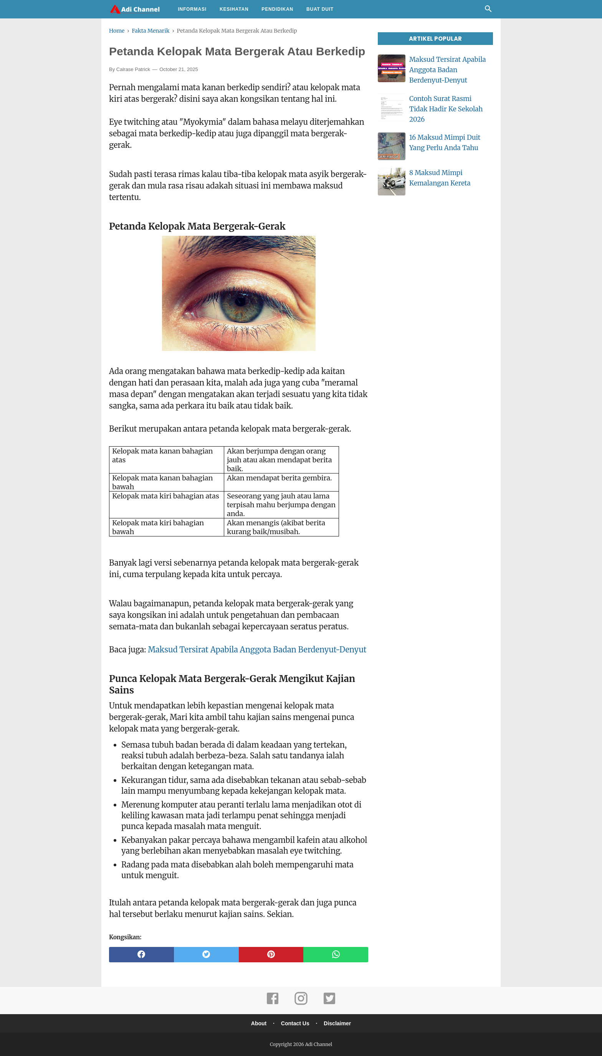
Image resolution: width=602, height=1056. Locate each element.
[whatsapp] (335, 954)
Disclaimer (337, 1023)
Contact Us (295, 1023)
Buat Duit (320, 9)
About (258, 1023)
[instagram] (301, 1003)
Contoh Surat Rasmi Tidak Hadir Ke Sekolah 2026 (446, 109)
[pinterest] (271, 954)
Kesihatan (234, 9)
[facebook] (141, 954)
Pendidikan (277, 9)
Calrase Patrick (133, 69)
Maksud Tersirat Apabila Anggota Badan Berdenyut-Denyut (257, 649)
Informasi (192, 9)
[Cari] (488, 10)
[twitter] (206, 954)
